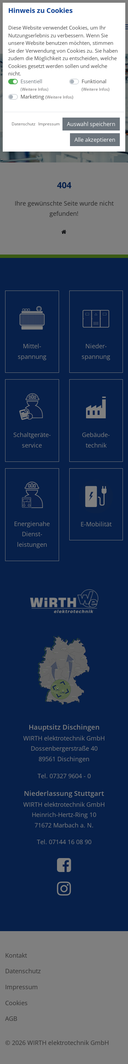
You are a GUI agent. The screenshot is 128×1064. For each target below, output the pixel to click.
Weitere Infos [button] (34, 89)
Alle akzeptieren (94, 139)
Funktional (96, 85)
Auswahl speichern (91, 124)
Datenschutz (23, 124)
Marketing (46, 96)
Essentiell (34, 85)
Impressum (49, 124)
